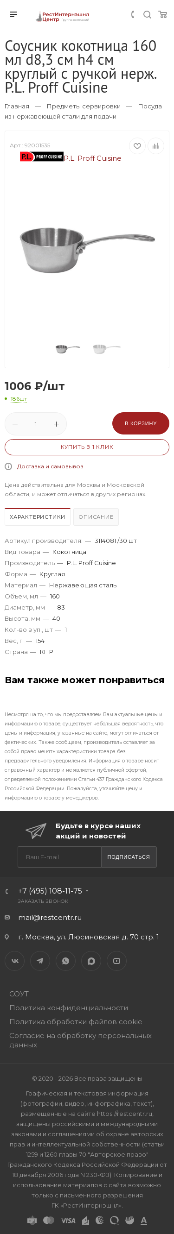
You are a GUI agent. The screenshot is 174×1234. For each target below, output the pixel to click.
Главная (17, 106)
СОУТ (19, 993)
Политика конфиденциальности (68, 1007)
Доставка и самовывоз (50, 466)
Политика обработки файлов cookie (75, 1021)
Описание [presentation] (95, 517)
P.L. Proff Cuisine (71, 158)
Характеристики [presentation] (37, 517)
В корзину (141, 423)
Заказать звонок (43, 901)
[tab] (38, 518)
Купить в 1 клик (87, 447)
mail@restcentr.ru (50, 917)
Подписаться (128, 857)
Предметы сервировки (84, 106)
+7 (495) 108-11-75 (50, 891)
